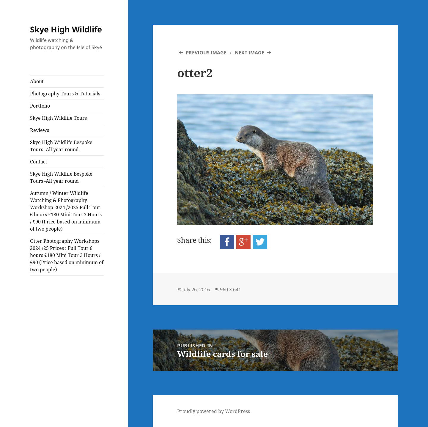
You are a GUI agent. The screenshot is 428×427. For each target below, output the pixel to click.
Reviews (39, 130)
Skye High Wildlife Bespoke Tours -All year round (61, 146)
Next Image (249, 52)
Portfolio (40, 106)
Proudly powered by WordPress (213, 411)
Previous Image (206, 52)
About (37, 81)
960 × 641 (230, 289)
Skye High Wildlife (66, 29)
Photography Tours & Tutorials (65, 93)
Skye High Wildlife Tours (58, 118)
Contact (38, 161)
